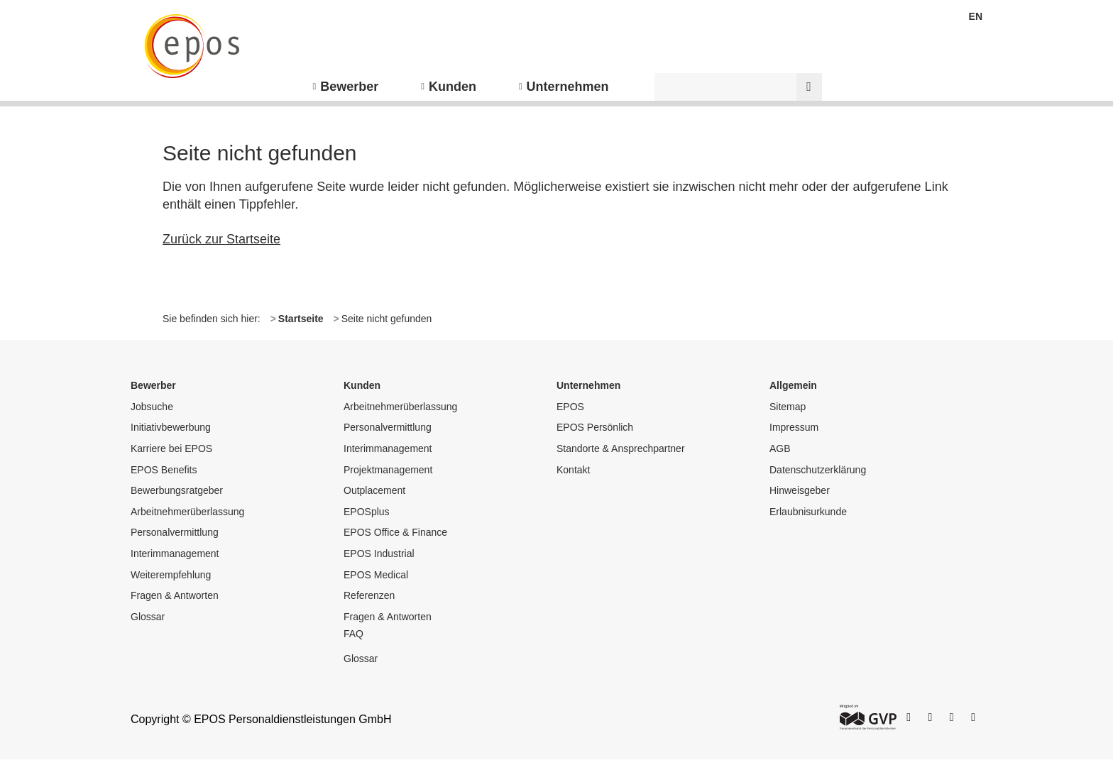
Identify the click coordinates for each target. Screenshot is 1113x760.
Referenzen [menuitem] (369, 595)
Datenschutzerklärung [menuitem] (817, 469)
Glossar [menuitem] (148, 616)
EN (975, 16)
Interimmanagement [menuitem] (175, 553)
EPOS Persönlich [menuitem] (594, 427)
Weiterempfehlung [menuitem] (171, 574)
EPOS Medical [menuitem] (376, 574)
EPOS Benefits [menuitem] (164, 469)
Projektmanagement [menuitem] (388, 469)
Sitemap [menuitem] (787, 406)
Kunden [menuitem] (452, 86)
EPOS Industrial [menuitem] (379, 553)
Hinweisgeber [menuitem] (799, 490)
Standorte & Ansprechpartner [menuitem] (620, 448)
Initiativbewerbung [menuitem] (171, 427)
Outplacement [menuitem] (374, 490)
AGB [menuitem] (780, 448)
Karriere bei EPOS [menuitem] (171, 448)
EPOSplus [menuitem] (367, 511)
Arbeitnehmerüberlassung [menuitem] (187, 511)
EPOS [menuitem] (570, 406)
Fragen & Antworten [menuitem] (175, 595)
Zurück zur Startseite (221, 239)
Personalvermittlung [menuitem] (175, 532)
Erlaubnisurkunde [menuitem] (808, 511)
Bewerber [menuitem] (349, 86)
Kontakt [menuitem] (573, 469)
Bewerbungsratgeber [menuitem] (177, 490)
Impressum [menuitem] (793, 427)
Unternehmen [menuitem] (568, 86)
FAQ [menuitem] (353, 633)
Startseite (301, 318)
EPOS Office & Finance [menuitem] (395, 532)
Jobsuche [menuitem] (152, 406)
